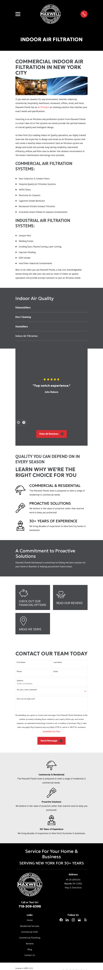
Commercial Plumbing (29, 937)
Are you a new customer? (27, 690)
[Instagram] (73, 919)
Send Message (52, 740)
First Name (21, 662)
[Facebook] (61, 919)
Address (20, 680)
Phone (19, 671)
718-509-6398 (30, 906)
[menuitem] (51, 307)
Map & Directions (73, 887)
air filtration (44, 107)
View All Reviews (51, 433)
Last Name (58, 662)
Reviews (30, 943)
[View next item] (23, 422)
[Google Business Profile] (79, 919)
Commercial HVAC (29, 931)
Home (30, 920)
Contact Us (30, 955)
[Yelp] (85, 919)
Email (56, 671)
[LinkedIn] (67, 919)
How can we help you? (26, 699)
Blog (29, 949)
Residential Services (29, 926)
